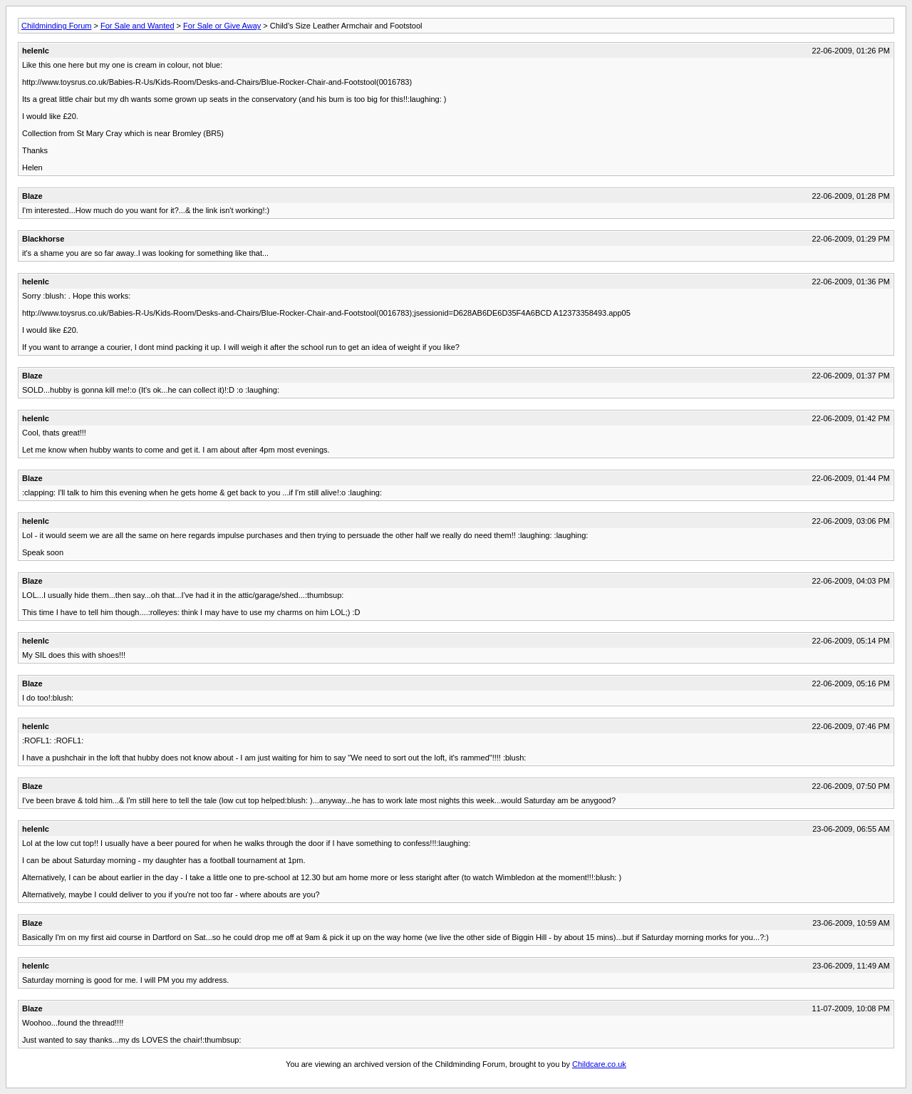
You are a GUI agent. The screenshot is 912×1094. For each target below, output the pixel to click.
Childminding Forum (56, 25)
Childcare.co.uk (599, 1064)
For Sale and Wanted (137, 25)
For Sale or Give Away (222, 25)
